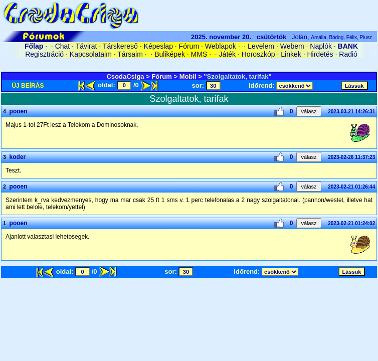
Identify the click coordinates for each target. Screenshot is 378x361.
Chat (62, 46)
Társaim (130, 54)
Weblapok (220, 46)
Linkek (291, 54)
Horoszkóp (258, 54)
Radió (348, 54)
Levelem (261, 46)
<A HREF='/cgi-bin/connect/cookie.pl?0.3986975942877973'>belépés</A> (189, 63)
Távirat (86, 46)
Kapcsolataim (91, 54)
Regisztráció (44, 54)
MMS (199, 54)
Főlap (34, 46)
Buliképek (169, 54)
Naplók (321, 46)
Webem (292, 46)
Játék (227, 54)
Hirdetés (320, 54)
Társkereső (120, 46)
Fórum (189, 46)
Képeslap (158, 46)
